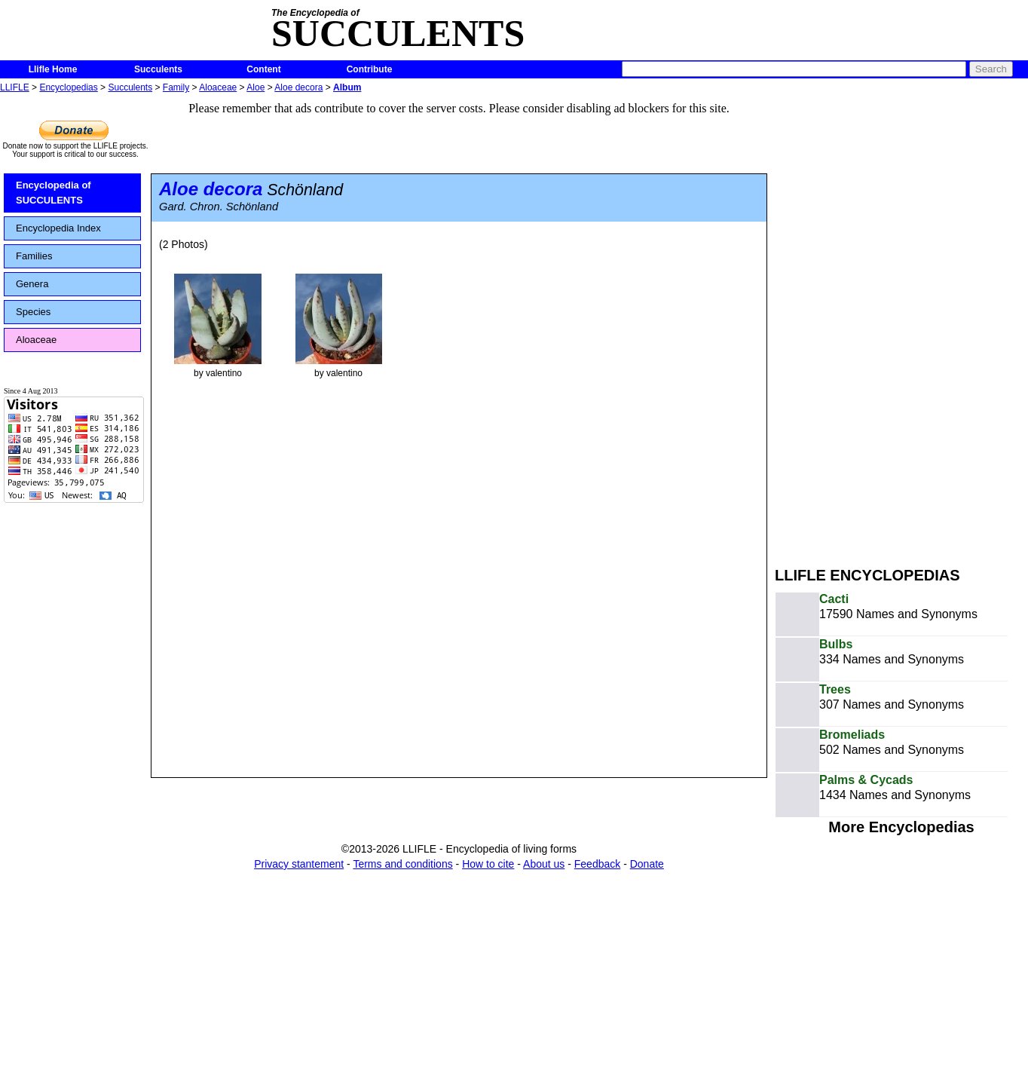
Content (263, 69)
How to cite (488, 864)
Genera (32, 283)
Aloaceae (218, 87)
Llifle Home (53, 69)
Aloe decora (298, 87)
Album (347, 87)
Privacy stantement (299, 864)
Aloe (255, 87)
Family (176, 87)
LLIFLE (14, 87)
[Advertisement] (870, 322)
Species (33, 311)
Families (34, 256)
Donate (647, 864)
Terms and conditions (402, 864)
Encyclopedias (68, 87)
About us (543, 864)
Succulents (158, 69)
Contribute (370, 69)
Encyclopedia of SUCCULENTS (53, 192)
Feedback (597, 864)
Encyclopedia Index (58, 228)
